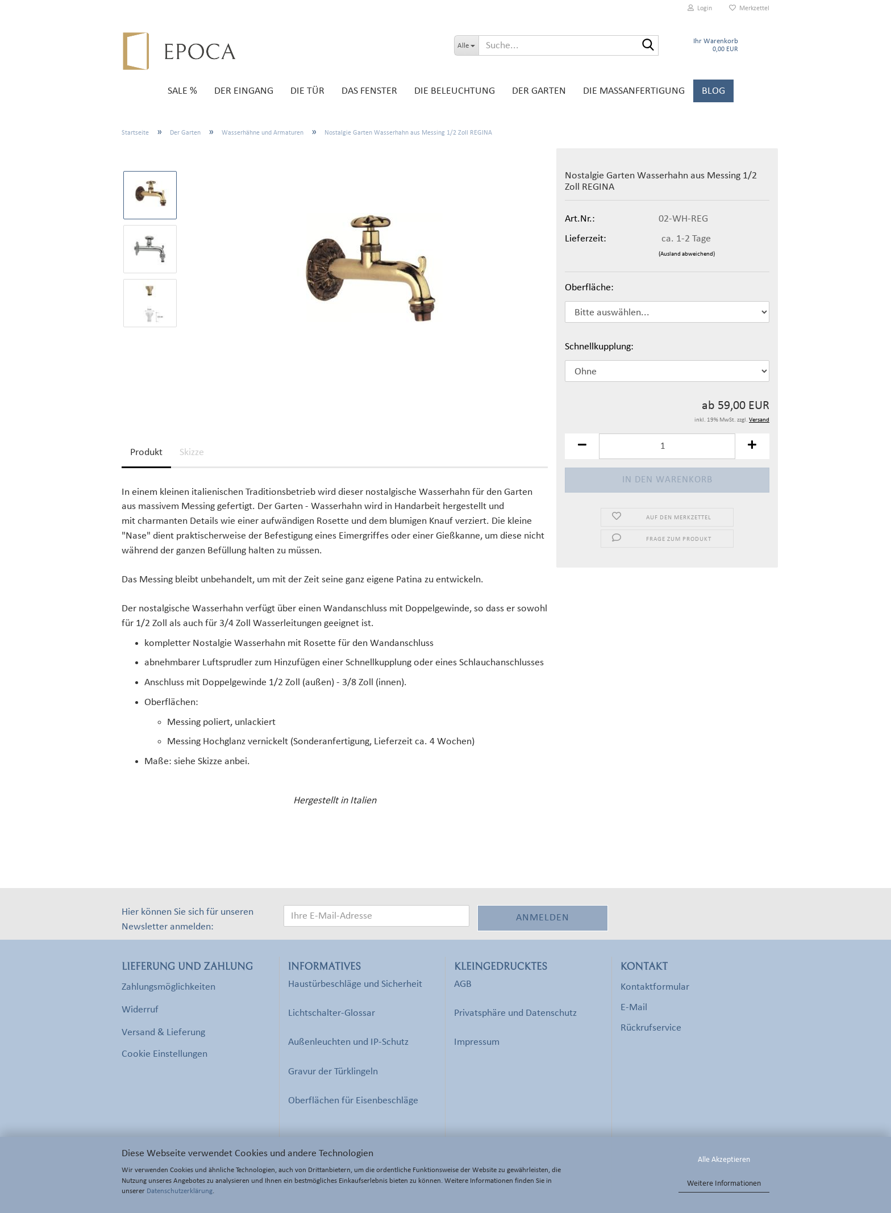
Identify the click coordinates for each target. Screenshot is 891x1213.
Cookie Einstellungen (164, 1054)
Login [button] (700, 8)
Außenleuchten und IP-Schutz (348, 1042)
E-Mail (634, 1007)
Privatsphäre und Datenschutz (515, 1013)
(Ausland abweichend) (687, 254)
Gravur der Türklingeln (333, 1071)
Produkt (146, 452)
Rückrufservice (651, 1028)
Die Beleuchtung (454, 91)
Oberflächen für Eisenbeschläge (353, 1100)
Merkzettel (749, 8)
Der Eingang (243, 91)
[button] (582, 446)
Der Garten (539, 91)
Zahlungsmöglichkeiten (168, 987)
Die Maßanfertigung (634, 91)
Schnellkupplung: (599, 346)
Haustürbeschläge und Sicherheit (355, 984)
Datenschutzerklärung (180, 1191)
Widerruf (140, 1009)
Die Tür (307, 91)
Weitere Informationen (724, 1183)
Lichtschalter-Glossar (331, 1013)
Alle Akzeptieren (724, 1160)
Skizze (192, 452)
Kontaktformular (655, 987)
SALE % (182, 91)
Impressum (476, 1042)
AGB (463, 984)
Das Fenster (369, 91)
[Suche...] (466, 45)
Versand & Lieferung (163, 1032)
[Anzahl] (667, 446)
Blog (713, 91)
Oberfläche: (589, 287)
